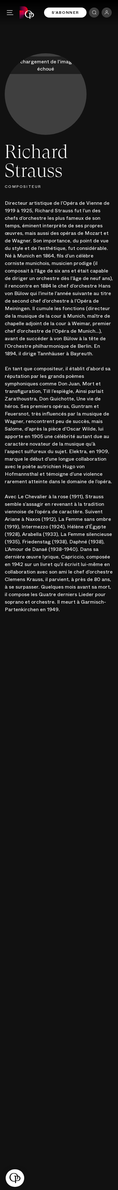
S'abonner (65, 12)
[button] (15, 1178)
